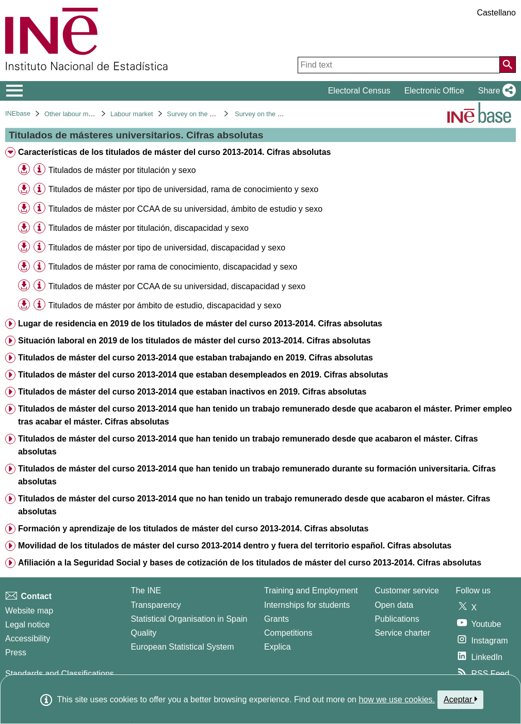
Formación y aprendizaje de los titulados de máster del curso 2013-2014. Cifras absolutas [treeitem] (193, 528)
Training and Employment (311, 590)
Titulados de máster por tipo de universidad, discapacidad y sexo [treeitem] (166, 247)
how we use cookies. (397, 699)
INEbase (17, 113)
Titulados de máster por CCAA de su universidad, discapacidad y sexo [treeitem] (176, 286)
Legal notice (27, 624)
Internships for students (307, 605)
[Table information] (39, 169)
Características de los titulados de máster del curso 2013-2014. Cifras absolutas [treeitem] (174, 152)
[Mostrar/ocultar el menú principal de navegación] (14, 91)
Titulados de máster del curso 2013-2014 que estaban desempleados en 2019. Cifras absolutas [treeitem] (203, 374)
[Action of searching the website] (507, 64)
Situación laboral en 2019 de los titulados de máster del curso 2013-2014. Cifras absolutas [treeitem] (194, 340)
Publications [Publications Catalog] (397, 619)
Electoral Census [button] (359, 90)
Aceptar (460, 699)
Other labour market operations (90, 114)
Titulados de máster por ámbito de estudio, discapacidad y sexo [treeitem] (164, 305)
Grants (276, 619)
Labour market (131, 114)
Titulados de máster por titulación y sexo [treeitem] (122, 170)
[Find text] (399, 65)
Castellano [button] (496, 12)
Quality (143, 632)
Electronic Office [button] (434, 90)
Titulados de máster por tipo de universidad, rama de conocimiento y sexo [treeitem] (183, 189)
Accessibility (27, 638)
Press (15, 652)
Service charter (402, 632)
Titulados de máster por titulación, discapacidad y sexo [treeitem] (148, 228)
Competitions (288, 632)
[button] (495, 91)
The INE (146, 590)
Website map (29, 610)
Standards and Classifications (59, 673)
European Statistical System (182, 646)
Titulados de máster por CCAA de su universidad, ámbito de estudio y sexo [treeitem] (185, 208)
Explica (277, 646)
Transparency (156, 605)
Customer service (406, 590)
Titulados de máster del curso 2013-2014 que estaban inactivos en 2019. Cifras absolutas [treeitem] (192, 391)
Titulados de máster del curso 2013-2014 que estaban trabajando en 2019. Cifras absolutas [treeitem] (195, 357)
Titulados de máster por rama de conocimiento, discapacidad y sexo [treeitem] (172, 266)
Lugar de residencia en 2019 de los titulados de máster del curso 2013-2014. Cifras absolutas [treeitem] (200, 323)
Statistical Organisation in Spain (189, 619)
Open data (394, 605)
